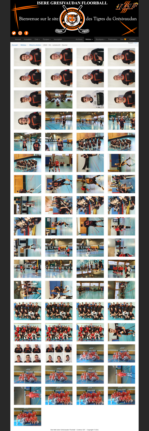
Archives (80, 39)
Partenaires (113, 39)
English (136, 42)
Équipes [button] (47, 39)
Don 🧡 (124, 39)
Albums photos (35, 45)
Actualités (28, 39)
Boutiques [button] (100, 39)
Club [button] (37, 39)
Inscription (58, 39)
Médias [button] (89, 39)
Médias (23, 45)
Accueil (18, 39)
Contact (133, 39)
